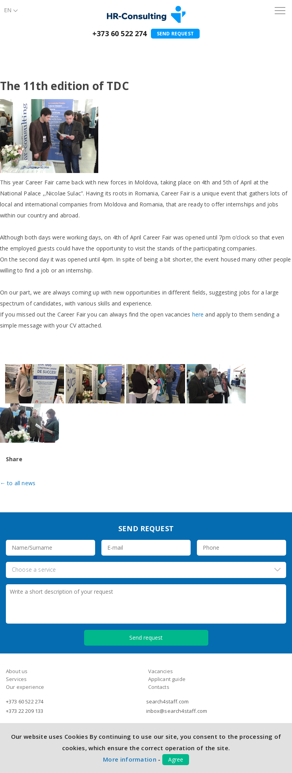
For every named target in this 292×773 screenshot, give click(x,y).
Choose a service (34, 569)
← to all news (17, 483)
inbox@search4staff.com (177, 710)
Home (10, 50)
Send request (175, 33)
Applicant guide (166, 679)
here (198, 314)
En (7, 10)
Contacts (158, 686)
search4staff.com (167, 701)
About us (34, 50)
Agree (175, 759)
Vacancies (160, 671)
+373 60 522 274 (119, 33)
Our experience (25, 686)
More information (129, 759)
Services (16, 679)
